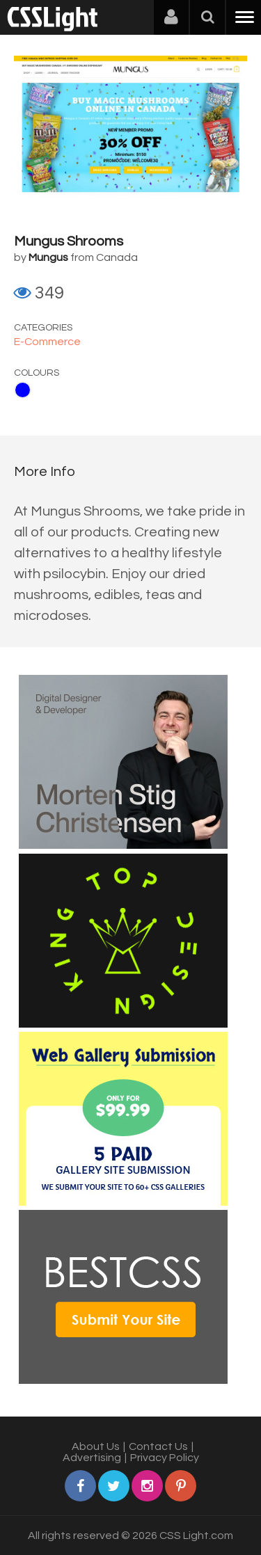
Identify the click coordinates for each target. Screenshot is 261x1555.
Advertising (92, 1457)
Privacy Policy (164, 1457)
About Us (96, 1446)
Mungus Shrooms (68, 241)
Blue (22, 390)
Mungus (48, 257)
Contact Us (158, 1446)
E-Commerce (47, 341)
